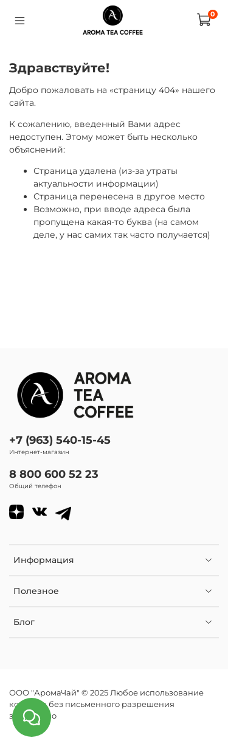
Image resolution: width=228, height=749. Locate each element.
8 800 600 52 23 (53, 474)
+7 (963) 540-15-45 (60, 440)
